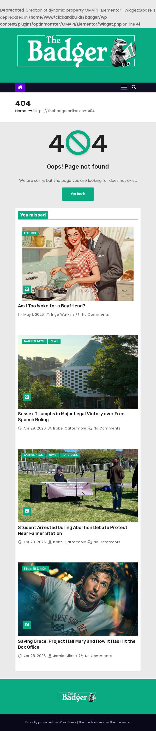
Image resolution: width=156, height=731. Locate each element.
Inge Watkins (61, 314)
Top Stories (70, 455)
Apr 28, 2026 (35, 655)
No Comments (95, 314)
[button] (135, 87)
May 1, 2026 (34, 314)
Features (30, 233)
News (54, 341)
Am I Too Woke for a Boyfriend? (51, 306)
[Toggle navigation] (124, 87)
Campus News (33, 455)
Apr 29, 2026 (35, 428)
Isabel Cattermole (67, 428)
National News (34, 341)
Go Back (78, 194)
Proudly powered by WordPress (51, 722)
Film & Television (35, 569)
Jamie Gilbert (63, 655)
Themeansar (119, 722)
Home (20, 110)
